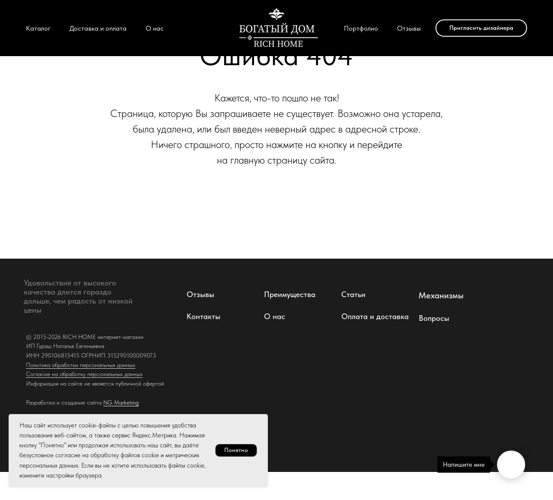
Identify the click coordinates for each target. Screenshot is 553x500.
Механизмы (441, 295)
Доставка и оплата (98, 28)
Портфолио (361, 28)
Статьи (353, 294)
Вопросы (434, 318)
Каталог (38, 28)
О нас (155, 28)
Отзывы (409, 28)
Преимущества (289, 294)
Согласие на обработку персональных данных (84, 373)
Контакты (203, 316)
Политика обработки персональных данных (80, 364)
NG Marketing (121, 402)
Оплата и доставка (375, 316)
